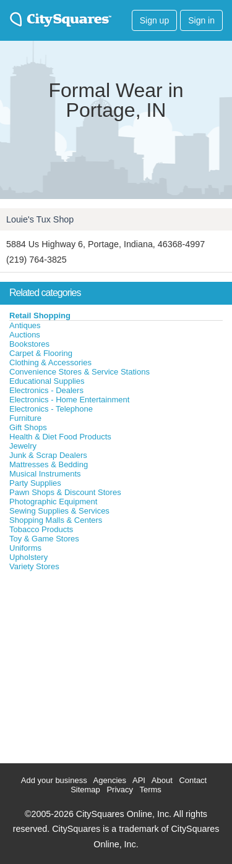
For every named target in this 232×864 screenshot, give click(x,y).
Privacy (119, 789)
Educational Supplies (46, 381)
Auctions (24, 334)
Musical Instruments (45, 473)
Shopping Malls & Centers (55, 520)
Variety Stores (34, 566)
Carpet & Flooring (40, 353)
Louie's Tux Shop (40, 219)
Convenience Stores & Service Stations (79, 371)
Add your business (54, 780)
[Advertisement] (93, 664)
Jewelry (23, 446)
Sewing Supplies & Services (59, 510)
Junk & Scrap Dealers (48, 455)
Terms (150, 789)
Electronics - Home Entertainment (69, 399)
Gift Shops (28, 427)
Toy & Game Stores (44, 538)
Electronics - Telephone (51, 408)
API (138, 780)
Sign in (201, 20)
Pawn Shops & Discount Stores (65, 492)
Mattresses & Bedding (48, 464)
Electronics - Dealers (46, 390)
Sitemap (85, 789)
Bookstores (29, 344)
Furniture (25, 418)
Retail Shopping (40, 315)
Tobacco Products (41, 529)
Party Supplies (35, 483)
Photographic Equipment (53, 501)
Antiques (25, 325)
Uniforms (25, 548)
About (162, 780)
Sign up (154, 20)
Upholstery (28, 557)
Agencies (109, 780)
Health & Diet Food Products (60, 436)
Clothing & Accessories (50, 362)
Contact (193, 780)
